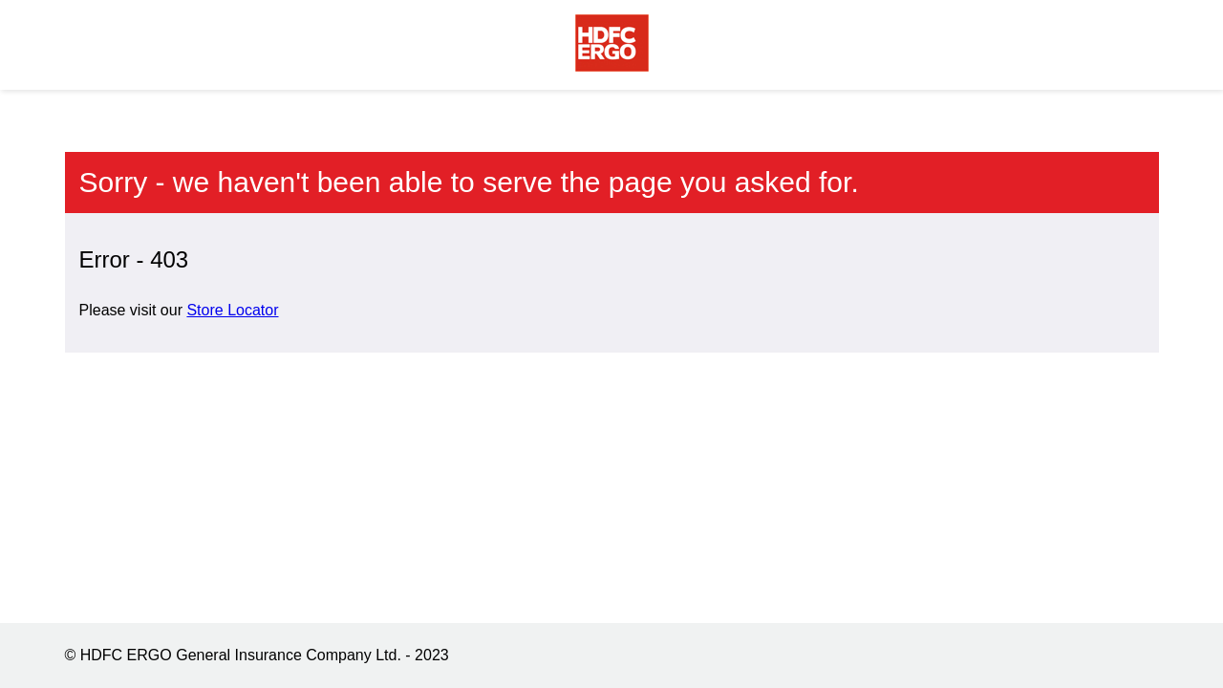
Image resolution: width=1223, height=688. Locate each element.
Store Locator (232, 310)
